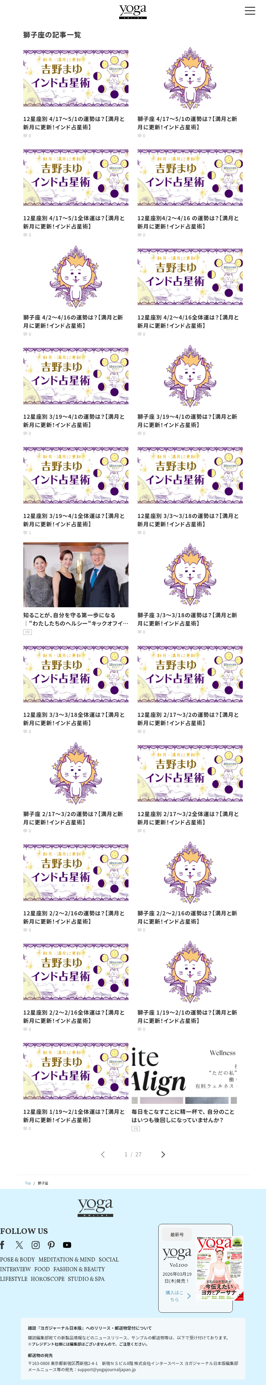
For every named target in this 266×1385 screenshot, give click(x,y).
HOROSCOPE (114, 1255)
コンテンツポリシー (161, 1369)
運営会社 (190, 1369)
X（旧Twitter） (86, 1220)
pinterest (118, 1220)
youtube (133, 1220)
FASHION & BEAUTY (145, 1245)
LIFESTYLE (80, 1255)
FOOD (108, 1245)
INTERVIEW (81, 1245)
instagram (102, 1220)
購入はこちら (208, 1271)
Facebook (70, 1220)
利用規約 (93, 1369)
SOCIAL (175, 1235)
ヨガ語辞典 (237, 1369)
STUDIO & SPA (152, 1255)
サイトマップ (212, 1369)
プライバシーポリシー (123, 1369)
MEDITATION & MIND (133, 1235)
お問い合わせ (26, 1369)
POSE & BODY (83, 1235)
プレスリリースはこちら (62, 1369)
